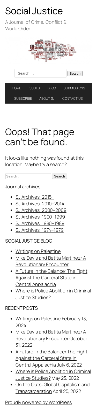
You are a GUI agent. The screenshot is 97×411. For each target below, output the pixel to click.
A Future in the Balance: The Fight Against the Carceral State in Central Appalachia (51, 277)
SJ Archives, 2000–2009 (41, 210)
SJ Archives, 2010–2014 (40, 203)
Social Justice (34, 10)
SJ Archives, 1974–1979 (40, 230)
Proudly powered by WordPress (38, 402)
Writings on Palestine (38, 251)
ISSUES (34, 88)
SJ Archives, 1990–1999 (40, 217)
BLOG (52, 88)
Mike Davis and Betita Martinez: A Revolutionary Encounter (51, 261)
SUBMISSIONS (74, 88)
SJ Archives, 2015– (35, 197)
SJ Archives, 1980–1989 (40, 223)
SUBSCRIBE (23, 98)
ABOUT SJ (46, 98)
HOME (16, 88)
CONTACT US (72, 98)
